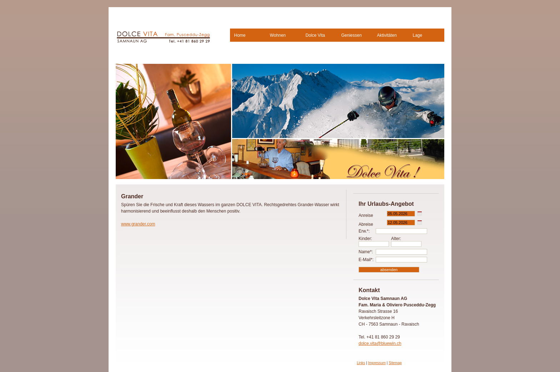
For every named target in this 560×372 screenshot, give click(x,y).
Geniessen (351, 35)
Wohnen (278, 35)
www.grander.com (138, 223)
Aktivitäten (387, 35)
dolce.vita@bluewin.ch (380, 343)
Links (361, 363)
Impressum (377, 363)
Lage (417, 35)
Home (240, 35)
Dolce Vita (315, 35)
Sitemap (395, 363)
